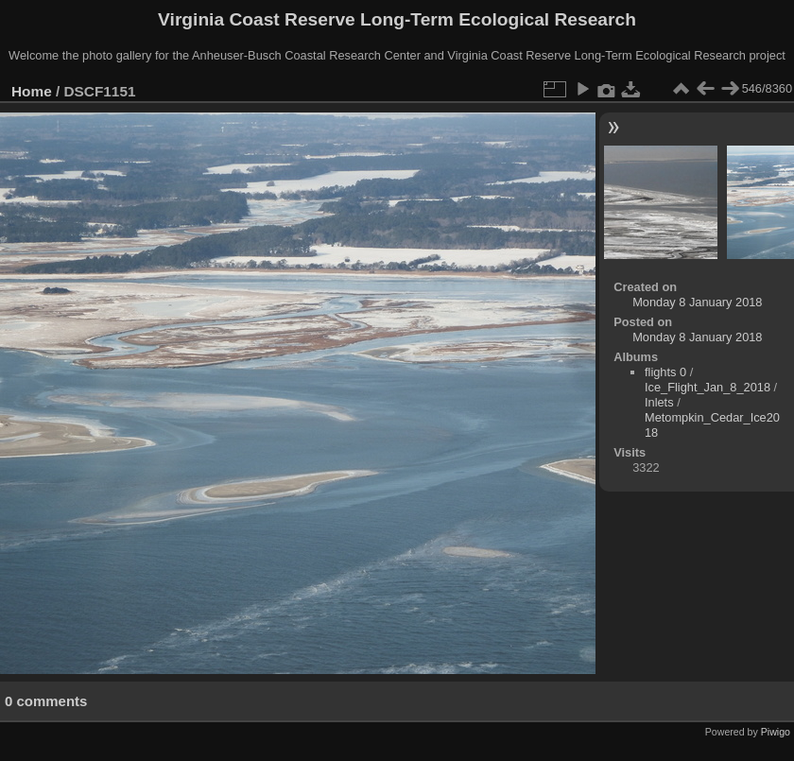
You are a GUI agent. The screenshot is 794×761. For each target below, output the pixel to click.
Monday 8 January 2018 (697, 302)
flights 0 (665, 372)
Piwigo (775, 731)
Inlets (659, 402)
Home (31, 91)
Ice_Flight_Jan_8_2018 (707, 387)
